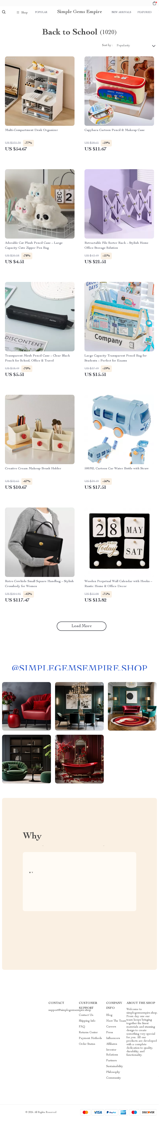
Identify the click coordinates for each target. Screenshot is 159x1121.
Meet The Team (116, 1022)
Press (109, 1033)
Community (113, 1079)
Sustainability (114, 1067)
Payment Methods (90, 1039)
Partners (111, 1061)
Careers (111, 1027)
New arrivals (121, 12)
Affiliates (111, 1045)
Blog (109, 1016)
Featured (144, 12)
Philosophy (113, 1073)
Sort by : (107, 46)
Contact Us (86, 1016)
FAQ (82, 1027)
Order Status (87, 1045)
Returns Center (88, 1033)
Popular (41, 12)
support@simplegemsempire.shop (69, 1011)
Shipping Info (87, 1022)
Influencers (113, 1039)
